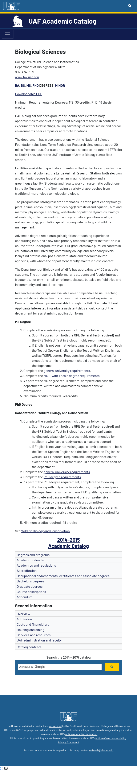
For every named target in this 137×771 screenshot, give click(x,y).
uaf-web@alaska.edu (101, 750)
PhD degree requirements (62, 477)
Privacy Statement (68, 742)
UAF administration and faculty (39, 640)
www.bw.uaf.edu (27, 77)
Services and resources (34, 635)
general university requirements (67, 371)
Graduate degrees (30, 586)
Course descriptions (31, 592)
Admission (24, 619)
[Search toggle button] (130, 5)
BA (17, 85)
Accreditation (27, 570)
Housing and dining (30, 630)
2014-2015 (68, 540)
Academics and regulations (36, 565)
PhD (35, 85)
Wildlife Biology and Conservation (45, 531)
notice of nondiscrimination (81, 734)
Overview (23, 614)
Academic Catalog (68, 546)
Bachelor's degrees (30, 581)
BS (23, 85)
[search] (59, 667)
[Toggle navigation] (7, 34)
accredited (55, 726)
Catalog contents (29, 647)
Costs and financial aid (33, 624)
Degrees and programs (33, 555)
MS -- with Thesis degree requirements (72, 376)
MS (29, 85)
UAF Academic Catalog (63, 21)
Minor (60, 85)
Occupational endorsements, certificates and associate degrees (63, 576)
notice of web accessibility (110, 738)
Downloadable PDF (28, 94)
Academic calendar (31, 560)
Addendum (25, 597)
